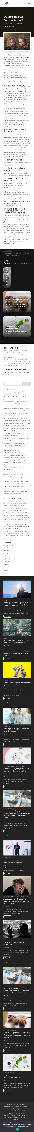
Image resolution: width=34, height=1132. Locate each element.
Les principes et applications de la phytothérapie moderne (16, 328)
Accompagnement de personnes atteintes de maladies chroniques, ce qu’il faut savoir (16, 901)
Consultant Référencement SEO (16, 1111)
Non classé (6, 562)
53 (7, 702)
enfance (5, 556)
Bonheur (25, 1106)
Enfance (21, 1113)
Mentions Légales (22, 1115)
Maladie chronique (9, 1115)
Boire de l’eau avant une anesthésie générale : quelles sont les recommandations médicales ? (14, 450)
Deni (16, 1113)
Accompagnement (19, 1104)
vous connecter (15, 372)
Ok (17, 1129)
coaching (6, 553)
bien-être (27, 24)
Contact (10, 1113)
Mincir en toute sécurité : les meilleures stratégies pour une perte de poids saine (16, 536)
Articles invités (8, 1106)
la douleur (20, 135)
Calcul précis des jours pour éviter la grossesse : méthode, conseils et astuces (16, 771)
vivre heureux (16, 205)
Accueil (9, 1104)
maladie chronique (9, 559)
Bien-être (18, 1106)
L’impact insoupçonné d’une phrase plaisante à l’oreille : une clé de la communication (14, 467)
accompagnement (8, 545)
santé (5, 570)
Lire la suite (7, 616)
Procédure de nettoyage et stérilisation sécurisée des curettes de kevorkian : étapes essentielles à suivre (16, 404)
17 (7, 1094)
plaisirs (5, 564)
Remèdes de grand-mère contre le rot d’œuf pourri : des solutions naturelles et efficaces (17, 303)
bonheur (25, 99)
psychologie (7, 567)
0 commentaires (10, 26)
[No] (32, 1126)
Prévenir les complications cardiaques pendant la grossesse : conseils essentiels (16, 519)
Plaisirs (15, 1117)
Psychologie (23, 1117)
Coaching (16, 1109)
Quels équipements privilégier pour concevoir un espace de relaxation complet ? (15, 642)
